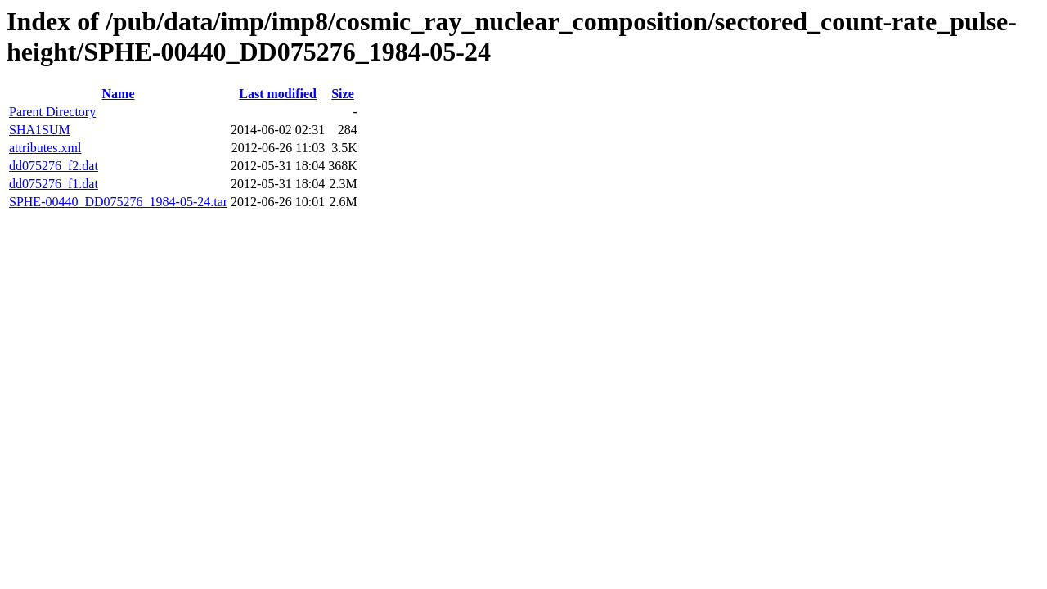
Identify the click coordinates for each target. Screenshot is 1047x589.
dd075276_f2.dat (53, 166)
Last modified (278, 94)
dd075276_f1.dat (53, 184)
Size (342, 94)
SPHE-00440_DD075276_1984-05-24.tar (118, 202)
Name (118, 94)
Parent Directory (52, 112)
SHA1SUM (39, 130)
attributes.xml (45, 148)
